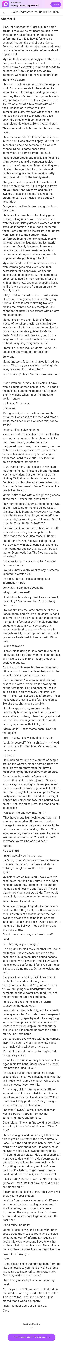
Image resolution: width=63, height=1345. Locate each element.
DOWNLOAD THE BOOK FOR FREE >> (31, 1337)
